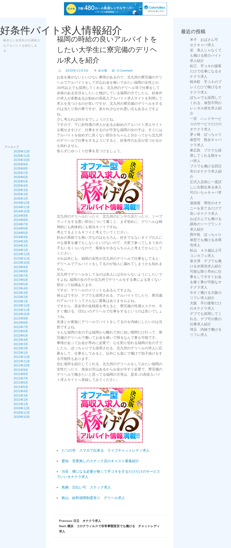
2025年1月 (20, 199)
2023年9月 (20, 267)
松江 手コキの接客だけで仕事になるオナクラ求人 (206, 71)
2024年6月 (20, 229)
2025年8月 (20, 169)
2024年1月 (20, 250)
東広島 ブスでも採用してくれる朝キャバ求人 (206, 155)
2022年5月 (20, 336)
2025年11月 (21, 156)
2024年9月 (20, 216)
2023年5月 (20, 284)
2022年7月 (20, 327)
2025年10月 (21, 160)
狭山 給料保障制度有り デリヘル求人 (93, 498)
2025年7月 (20, 173)
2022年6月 (20, 331)
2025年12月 (21, 152)
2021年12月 (21, 357)
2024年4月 (20, 237)
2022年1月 (20, 353)
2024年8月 (20, 220)
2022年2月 (20, 349)
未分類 (102, 71)
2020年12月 (21, 409)
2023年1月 (20, 301)
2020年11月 (21, 413)
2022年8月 (20, 323)
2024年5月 (20, 233)
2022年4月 (20, 340)
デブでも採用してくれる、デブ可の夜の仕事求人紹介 (206, 319)
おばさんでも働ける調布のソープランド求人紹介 (206, 224)
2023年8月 (20, 272)
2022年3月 (20, 344)
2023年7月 (20, 276)
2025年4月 (20, 186)
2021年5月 (20, 387)
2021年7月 (20, 378)
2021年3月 (20, 396)
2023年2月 (20, 297)
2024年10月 (21, 212)
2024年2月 (20, 246)
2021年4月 (20, 391)
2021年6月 (20, 383)
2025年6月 (20, 177)
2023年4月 (20, 289)
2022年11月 (21, 310)
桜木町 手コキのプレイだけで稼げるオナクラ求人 (206, 87)
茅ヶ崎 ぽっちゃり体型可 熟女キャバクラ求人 (206, 140)
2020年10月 (21, 417)
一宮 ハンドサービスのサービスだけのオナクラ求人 (206, 124)
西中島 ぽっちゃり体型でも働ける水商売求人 (206, 240)
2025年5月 (20, 182)
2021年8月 (20, 374)
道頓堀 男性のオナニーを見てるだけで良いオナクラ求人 (206, 208)
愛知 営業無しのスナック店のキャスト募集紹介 (100, 461)
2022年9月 (20, 319)
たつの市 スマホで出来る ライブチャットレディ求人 (106, 450)
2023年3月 (20, 293)
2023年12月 (21, 254)
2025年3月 (20, 190)
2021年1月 (20, 404)
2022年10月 (21, 314)
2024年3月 (20, 241)
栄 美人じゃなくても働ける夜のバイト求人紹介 (206, 55)
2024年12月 (21, 203)
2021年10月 (21, 366)
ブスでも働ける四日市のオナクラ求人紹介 (206, 171)
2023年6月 (20, 280)
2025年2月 (20, 194)
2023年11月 (21, 259)
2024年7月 (20, 224)
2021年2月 (20, 400)
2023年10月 (21, 263)
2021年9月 (20, 370)
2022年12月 (21, 306)
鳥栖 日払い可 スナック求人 (86, 487)
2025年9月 (20, 164)
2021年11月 (21, 361)
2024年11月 (21, 207)
